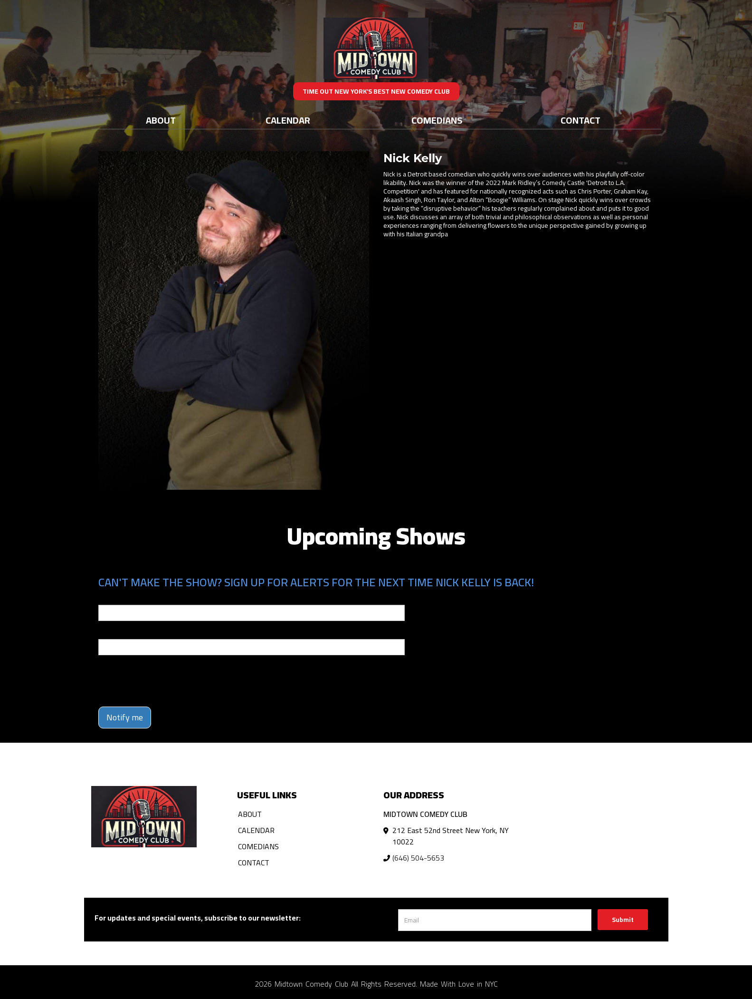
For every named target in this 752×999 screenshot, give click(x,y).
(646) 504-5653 (418, 858)
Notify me (124, 717)
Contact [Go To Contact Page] (580, 120)
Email (106, 598)
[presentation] (170, 680)
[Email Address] (494, 920)
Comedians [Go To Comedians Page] (436, 120)
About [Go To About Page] (161, 120)
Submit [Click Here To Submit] (623, 919)
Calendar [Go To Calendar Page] (288, 120)
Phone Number (121, 632)
